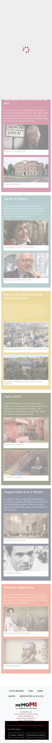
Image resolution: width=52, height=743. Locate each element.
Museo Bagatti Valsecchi (14, 444)
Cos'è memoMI (16, 691)
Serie (40, 691)
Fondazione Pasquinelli (26, 718)
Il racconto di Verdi (12, 184)
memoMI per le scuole (32, 696)
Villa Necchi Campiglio (13, 477)
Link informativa (14, 729)
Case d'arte (12, 396)
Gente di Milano (16, 199)
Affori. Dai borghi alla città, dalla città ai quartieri (25, 349)
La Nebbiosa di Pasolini (13, 573)
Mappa (11, 696)
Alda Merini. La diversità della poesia (19, 247)
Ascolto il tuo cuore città (15, 151)
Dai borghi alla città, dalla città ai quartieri (23, 296)
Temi (30, 691)
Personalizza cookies (35, 735)
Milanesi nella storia (19, 587)
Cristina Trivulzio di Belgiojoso (17, 633)
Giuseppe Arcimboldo (12, 666)
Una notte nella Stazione (14, 540)
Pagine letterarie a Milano (23, 492)
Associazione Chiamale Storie (26, 714)
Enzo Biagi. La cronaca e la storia (18, 280)
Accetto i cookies (16, 735)
